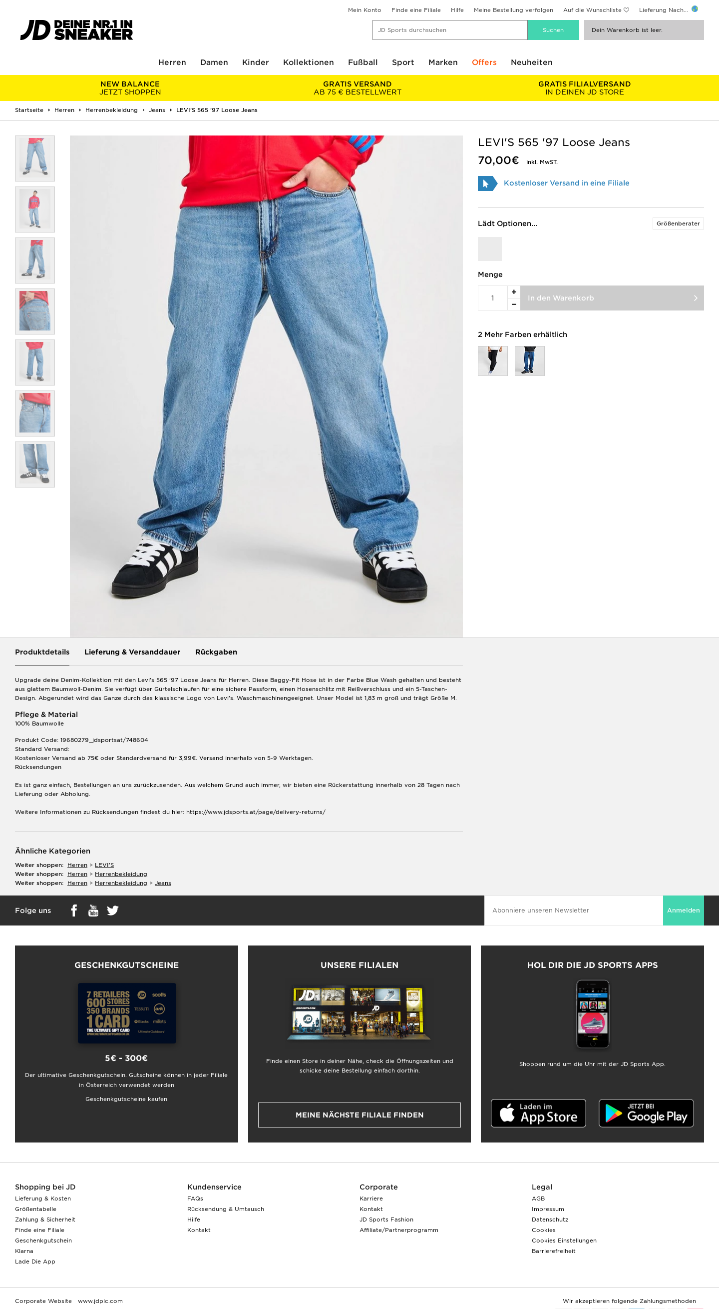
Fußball (363, 62)
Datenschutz (550, 1219)
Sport (403, 62)
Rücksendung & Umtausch (225, 1209)
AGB (538, 1198)
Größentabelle (35, 1209)
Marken (443, 62)
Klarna (24, 1251)
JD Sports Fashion (386, 1219)
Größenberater (678, 223)
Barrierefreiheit (554, 1251)
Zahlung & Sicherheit (45, 1219)
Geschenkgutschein (43, 1240)
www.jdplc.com (99, 1301)
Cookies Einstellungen (564, 1240)
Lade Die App (35, 1261)
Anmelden (683, 910)
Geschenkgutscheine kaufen (126, 1099)
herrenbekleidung (121, 874)
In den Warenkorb (561, 298)
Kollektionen (308, 62)
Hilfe (457, 10)
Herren (172, 62)
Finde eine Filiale (416, 10)
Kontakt (199, 1230)
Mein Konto (364, 10)
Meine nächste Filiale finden (360, 1115)
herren (77, 865)
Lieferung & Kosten (43, 1198)
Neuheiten (532, 62)
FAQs (195, 1198)
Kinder (255, 62)
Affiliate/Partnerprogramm (399, 1230)
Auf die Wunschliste (592, 10)
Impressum (548, 1209)
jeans (163, 883)
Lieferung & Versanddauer (132, 652)
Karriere (371, 1198)
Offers (484, 62)
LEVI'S (104, 865)
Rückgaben (216, 652)
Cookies (544, 1230)
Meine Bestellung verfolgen (513, 10)
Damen (214, 62)
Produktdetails (42, 652)
